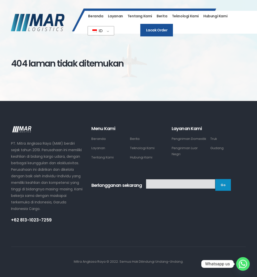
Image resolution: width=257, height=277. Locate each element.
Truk (213, 139)
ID (97, 31)
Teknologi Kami (185, 16)
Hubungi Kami (215, 16)
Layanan (115, 16)
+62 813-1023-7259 (31, 220)
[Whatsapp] (243, 264)
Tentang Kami (139, 16)
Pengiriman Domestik (189, 139)
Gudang (217, 148)
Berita (162, 16)
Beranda (95, 16)
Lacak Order (157, 30)
